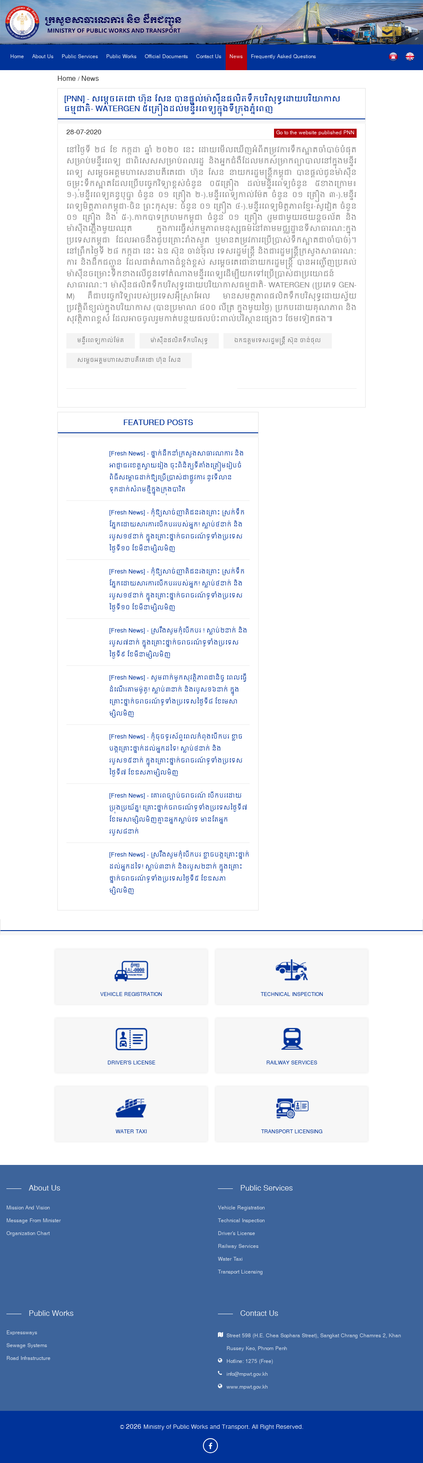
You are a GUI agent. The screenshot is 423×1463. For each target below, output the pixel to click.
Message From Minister (33, 1221)
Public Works (121, 57)
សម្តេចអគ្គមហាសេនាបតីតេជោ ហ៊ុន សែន (129, 360)
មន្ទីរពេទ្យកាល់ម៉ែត (100, 341)
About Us (43, 57)
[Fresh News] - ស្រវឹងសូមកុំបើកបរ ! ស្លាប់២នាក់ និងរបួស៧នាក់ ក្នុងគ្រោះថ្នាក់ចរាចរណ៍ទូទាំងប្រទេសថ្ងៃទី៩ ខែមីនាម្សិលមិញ (178, 643)
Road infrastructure (28, 1359)
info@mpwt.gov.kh (247, 1374)
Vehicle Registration (131, 994)
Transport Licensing (291, 1132)
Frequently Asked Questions (283, 57)
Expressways (21, 1333)
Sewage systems (26, 1346)
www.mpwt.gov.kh (247, 1387)
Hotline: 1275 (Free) (249, 1361)
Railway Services (291, 1063)
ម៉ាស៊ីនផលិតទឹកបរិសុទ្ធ (179, 341)
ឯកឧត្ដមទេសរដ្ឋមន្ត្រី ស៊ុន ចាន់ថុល (277, 341)
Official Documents (166, 57)
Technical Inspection (292, 994)
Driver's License (131, 1063)
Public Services (80, 57)
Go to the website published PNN (315, 133)
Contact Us (208, 57)
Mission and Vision (28, 1208)
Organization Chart (28, 1234)
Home (17, 57)
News (236, 57)
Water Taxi (131, 1132)
